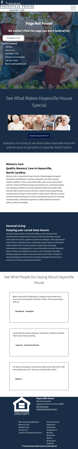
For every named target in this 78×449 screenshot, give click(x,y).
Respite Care (24, 427)
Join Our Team (11, 60)
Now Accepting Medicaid (15, 64)
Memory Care (15, 164)
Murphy (50, 432)
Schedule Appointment (39, 135)
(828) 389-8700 (13, 3)
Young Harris (52, 430)
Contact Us (10, 50)
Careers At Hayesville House (30, 432)
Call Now (8, 46)
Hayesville (51, 424)
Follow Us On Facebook (15, 57)
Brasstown (51, 440)
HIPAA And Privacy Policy (46, 409)
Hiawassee (51, 427)
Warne (49, 438)
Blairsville (51, 435)
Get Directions (42, 406)
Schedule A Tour (13, 38)
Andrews (50, 443)
